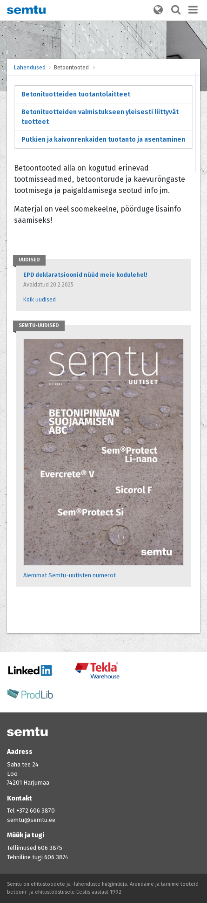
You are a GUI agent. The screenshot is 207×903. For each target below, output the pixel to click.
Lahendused (30, 67)
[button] (158, 10)
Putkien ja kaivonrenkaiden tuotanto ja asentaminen (103, 140)
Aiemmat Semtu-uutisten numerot (69, 575)
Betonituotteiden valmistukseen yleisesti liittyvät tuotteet (100, 117)
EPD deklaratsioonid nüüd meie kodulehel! (85, 274)
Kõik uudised (39, 299)
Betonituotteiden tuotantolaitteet (75, 94)
